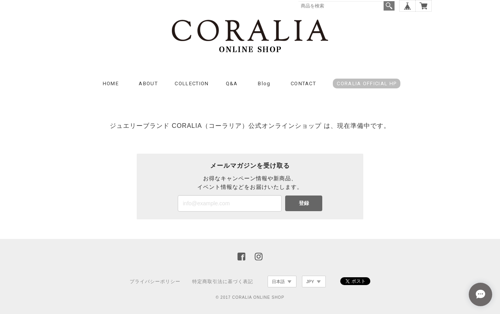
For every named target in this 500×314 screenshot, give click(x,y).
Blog (264, 83)
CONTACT (303, 83)
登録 (304, 203)
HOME (111, 83)
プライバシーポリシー (155, 281)
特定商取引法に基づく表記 (222, 281)
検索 (389, 6)
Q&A (232, 83)
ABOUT (148, 83)
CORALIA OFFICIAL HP (366, 83)
